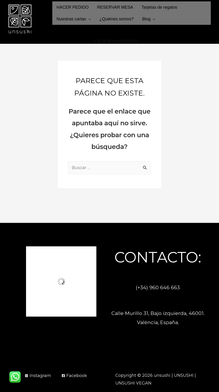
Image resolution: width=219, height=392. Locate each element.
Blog (146, 19)
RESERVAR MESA (115, 7)
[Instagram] (38, 376)
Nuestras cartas (71, 19)
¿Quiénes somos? (116, 19)
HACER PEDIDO (73, 7)
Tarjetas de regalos (159, 7)
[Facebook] (74, 376)
